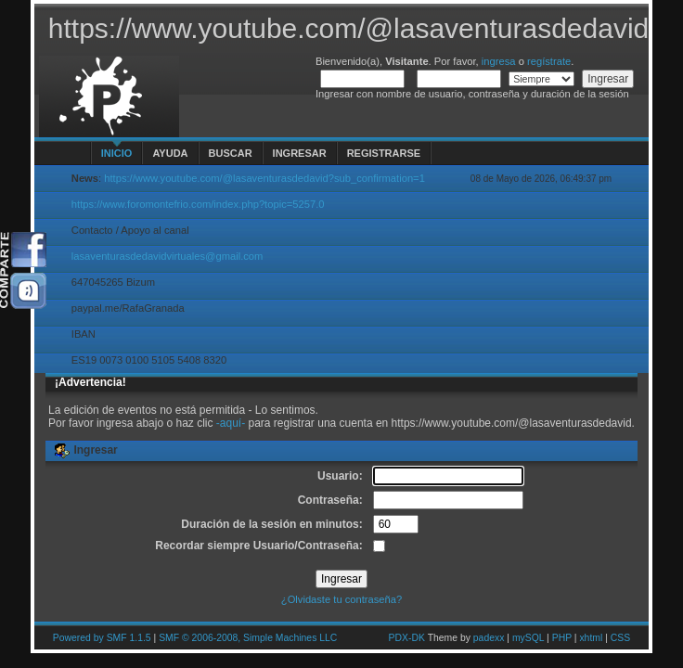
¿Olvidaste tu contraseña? (341, 599)
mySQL (528, 638)
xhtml (590, 638)
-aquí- (230, 423)
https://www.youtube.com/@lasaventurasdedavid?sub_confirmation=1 (264, 178)
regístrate (549, 61)
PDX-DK (407, 638)
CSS (620, 638)
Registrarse (383, 153)
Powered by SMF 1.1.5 (102, 638)
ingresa (499, 61)
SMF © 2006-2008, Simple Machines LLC (248, 638)
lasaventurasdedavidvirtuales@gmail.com (167, 256)
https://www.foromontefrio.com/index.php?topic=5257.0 (198, 204)
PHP (562, 638)
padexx (489, 638)
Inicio (117, 153)
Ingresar (300, 153)
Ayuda (169, 153)
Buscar (230, 153)
